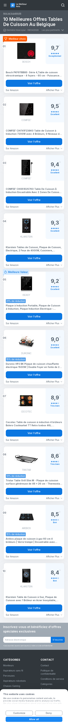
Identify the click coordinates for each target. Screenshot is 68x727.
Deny (49, 713)
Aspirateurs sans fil (13, 670)
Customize (19, 713)
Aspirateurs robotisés (14, 680)
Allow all (34, 719)
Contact (45, 665)
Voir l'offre (34, 83)
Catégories (46, 684)
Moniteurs (8, 665)
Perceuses (9, 675)
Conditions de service (52, 679)
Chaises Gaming (11, 686)
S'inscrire (58, 640)
